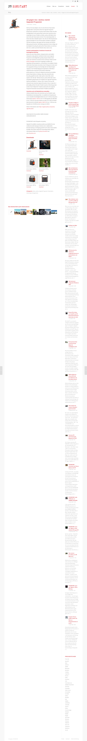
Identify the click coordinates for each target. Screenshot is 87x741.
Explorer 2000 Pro (42, 102)
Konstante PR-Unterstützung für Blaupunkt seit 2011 (73, 436)
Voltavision (67, 726)
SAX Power (67, 717)
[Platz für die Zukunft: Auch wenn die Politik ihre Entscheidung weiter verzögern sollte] (1, 370)
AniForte (67, 665)
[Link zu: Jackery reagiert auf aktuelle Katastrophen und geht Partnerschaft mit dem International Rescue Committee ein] (11, 212)
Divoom (66, 675)
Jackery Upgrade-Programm (41, 191)
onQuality (67, 704)
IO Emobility (67, 692)
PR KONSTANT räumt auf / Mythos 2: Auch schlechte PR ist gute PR (73, 528)
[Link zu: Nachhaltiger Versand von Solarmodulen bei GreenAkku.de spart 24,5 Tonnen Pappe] (36, 212)
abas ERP (67, 661)
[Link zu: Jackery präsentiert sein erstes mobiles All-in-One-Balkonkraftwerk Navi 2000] (48, 212)
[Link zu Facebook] (73, 1)
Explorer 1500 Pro (36, 98)
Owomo (66, 706)
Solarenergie (29, 193)
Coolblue (67, 672)
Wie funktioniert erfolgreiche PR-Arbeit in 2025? (74, 283)
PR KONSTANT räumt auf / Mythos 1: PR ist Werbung (73, 587)
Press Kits (67, 659)
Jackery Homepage (30, 61)
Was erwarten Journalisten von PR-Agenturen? (73, 554)
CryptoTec (67, 674)
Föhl (66, 681)
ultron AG (67, 724)
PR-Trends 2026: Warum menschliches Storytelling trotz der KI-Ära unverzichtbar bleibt (73, 137)
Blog (9, 12)
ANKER (66, 666)
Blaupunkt (67, 668)
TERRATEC (67, 723)
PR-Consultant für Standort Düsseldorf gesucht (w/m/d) (73, 407)
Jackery (35, 24)
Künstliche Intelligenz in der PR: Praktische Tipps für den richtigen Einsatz (74, 104)
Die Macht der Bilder (73, 225)
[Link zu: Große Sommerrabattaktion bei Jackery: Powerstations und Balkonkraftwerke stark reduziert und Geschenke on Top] (30, 212)
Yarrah (66, 730)
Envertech (67, 679)
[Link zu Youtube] (75, 1)
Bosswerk (67, 670)
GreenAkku (67, 688)
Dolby (66, 677)
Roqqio (66, 715)
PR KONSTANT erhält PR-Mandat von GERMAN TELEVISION (73, 499)
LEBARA (66, 701)
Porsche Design (68, 710)
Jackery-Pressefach (43, 131)
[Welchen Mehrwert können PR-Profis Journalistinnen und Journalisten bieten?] (86, 370)
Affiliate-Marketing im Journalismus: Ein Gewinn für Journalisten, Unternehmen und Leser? (74, 68)
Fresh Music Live (68, 683)
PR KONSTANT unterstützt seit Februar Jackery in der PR (74, 466)
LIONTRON (67, 703)
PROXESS (67, 712)
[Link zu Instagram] (77, 1)
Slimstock (67, 719)
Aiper (66, 663)
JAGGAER (67, 697)
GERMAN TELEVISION (69, 684)
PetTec (66, 708)
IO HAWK (67, 694)
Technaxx (67, 721)
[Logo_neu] (17, 6)
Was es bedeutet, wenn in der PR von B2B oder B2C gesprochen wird (73, 200)
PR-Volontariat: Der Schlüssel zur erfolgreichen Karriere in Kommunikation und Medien (74, 253)
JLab (66, 699)
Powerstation (50, 191)
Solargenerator (35, 193)
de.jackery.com (32, 133)
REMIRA (66, 713)
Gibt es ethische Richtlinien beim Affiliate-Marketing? (73, 37)
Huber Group (68, 690)
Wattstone (67, 728)
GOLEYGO (67, 686)
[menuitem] (48, 6)
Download (28, 151)
